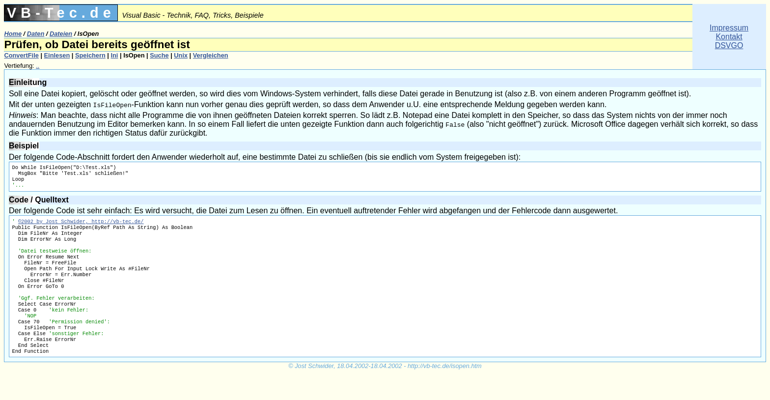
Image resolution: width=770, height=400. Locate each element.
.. (37, 65)
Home (13, 33)
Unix (181, 55)
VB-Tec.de (61, 13)
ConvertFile (21, 55)
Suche (159, 55)
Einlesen (57, 55)
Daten (36, 33)
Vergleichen (210, 55)
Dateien (61, 33)
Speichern (90, 55)
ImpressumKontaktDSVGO (729, 37)
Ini (114, 55)
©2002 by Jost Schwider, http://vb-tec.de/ (81, 226)
